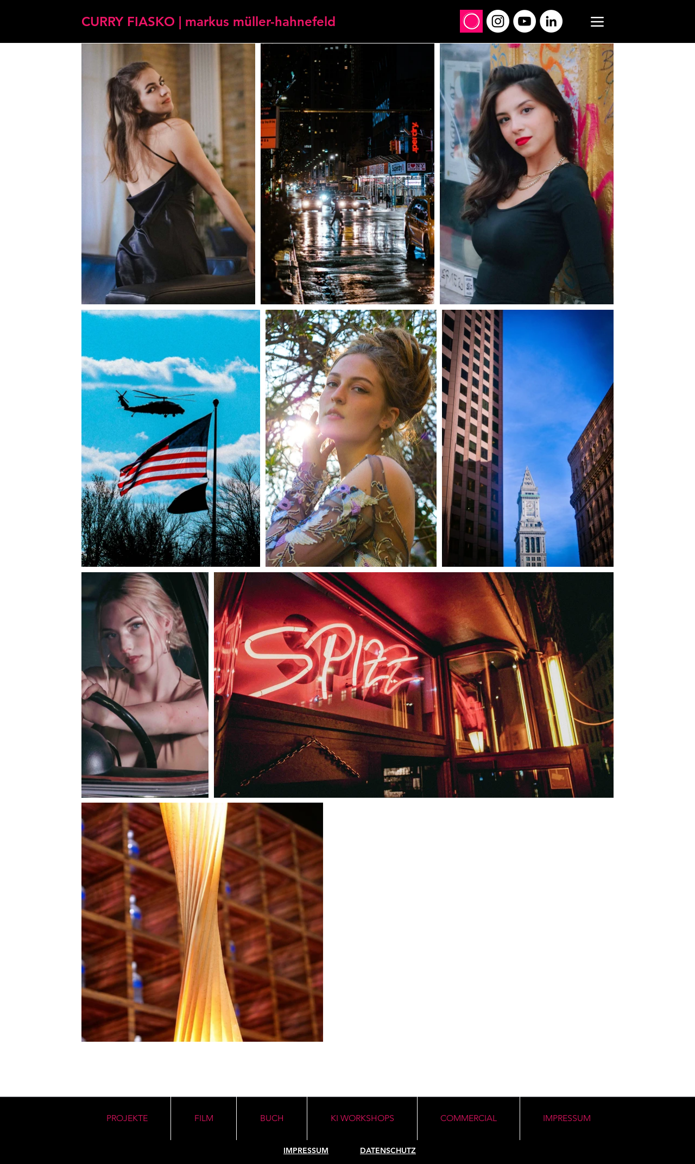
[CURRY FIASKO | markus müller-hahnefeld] (208, 21)
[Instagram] (497, 21)
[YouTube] (524, 21)
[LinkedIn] (551, 21)
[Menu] (597, 21)
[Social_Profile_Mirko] (471, 21)
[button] (362, 1118)
